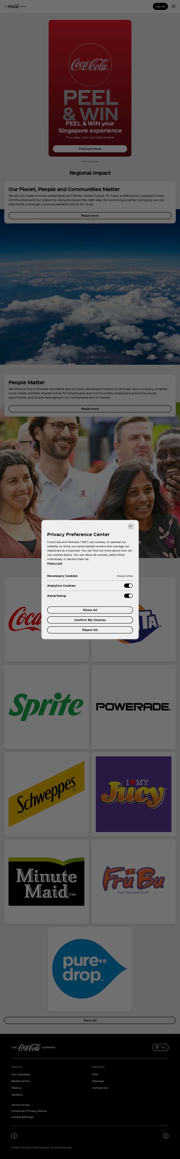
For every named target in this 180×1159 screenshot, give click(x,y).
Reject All (90, 629)
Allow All (90, 610)
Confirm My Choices (90, 620)
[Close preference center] (131, 526)
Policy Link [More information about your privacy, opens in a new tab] (54, 563)
